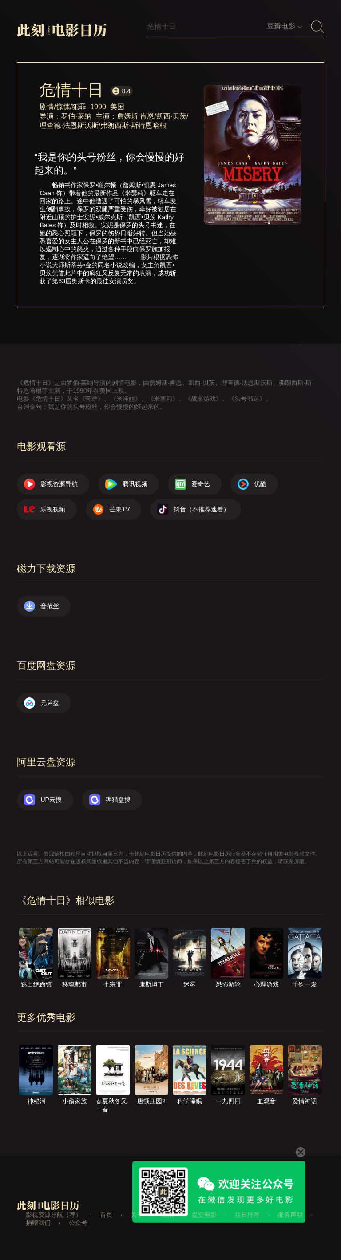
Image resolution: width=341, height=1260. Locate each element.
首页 (106, 1214)
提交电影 (204, 1214)
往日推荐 (247, 1214)
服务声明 (290, 1214)
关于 (137, 1214)
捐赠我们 (38, 1222)
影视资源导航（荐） (54, 1214)
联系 (167, 1214)
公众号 (78, 1222)
